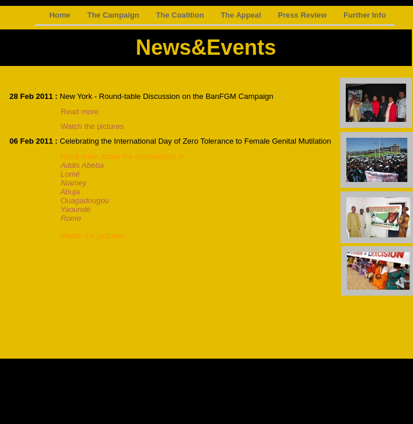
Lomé (70, 174)
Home (61, 15)
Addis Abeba (82, 165)
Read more (80, 111)
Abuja (70, 191)
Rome (68, 218)
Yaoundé (75, 209)
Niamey (74, 182)
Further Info (364, 15)
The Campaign (114, 15)
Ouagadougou (85, 200)
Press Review (303, 15)
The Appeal (242, 15)
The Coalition (181, 15)
